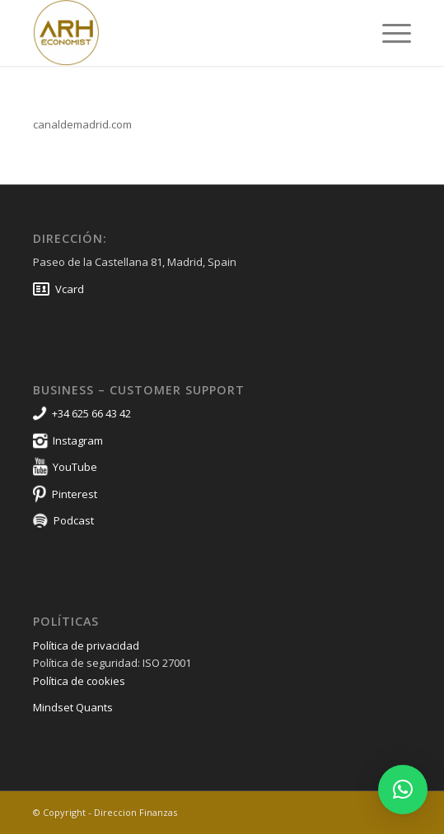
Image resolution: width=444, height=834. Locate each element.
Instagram (78, 440)
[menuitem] (388, 33)
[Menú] (388, 33)
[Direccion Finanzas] (184, 33)
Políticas (66, 621)
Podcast (74, 520)
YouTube (75, 466)
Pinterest (74, 494)
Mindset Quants (73, 707)
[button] (403, 789)
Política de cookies (79, 680)
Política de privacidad (86, 645)
